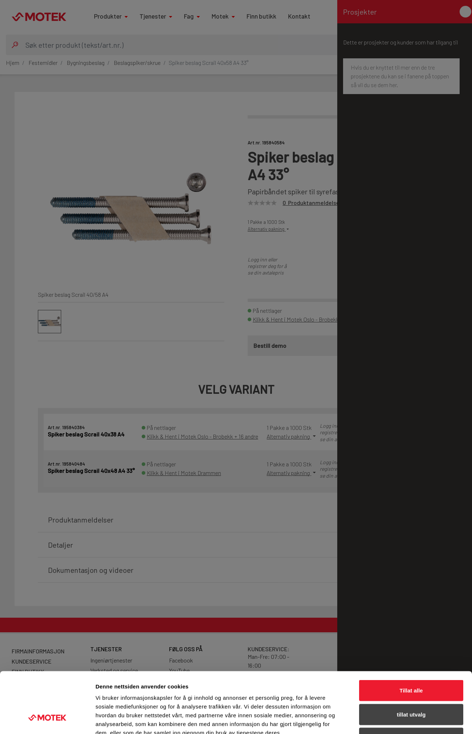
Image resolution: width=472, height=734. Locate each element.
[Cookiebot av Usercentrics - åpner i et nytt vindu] (47, 719)
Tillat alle (411, 638)
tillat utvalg (411, 662)
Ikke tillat (411, 686)
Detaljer (388, 719)
